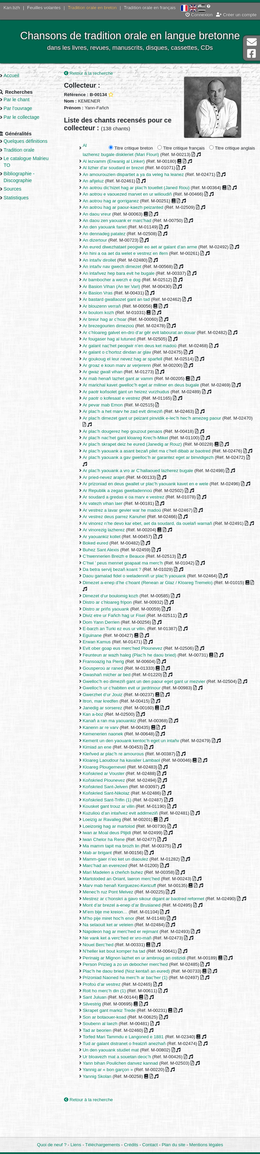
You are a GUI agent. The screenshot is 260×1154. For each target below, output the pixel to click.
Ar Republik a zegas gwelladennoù (125, 504)
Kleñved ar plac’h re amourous (121, 780)
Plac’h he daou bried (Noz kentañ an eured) (134, 997)
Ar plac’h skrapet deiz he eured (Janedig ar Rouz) (140, 444)
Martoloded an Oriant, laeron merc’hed (129, 905)
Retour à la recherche (96, 73)
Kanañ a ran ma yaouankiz (117, 747)
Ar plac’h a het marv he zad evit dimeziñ (131, 411)
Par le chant (27, 99)
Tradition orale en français (150, 7)
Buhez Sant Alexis (109, 569)
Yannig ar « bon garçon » (116, 1096)
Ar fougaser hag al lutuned (117, 339)
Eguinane (100, 655)
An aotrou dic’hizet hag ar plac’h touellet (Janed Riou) (144, 188)
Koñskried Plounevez (112, 806)
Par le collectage (32, 117)
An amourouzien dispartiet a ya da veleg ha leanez (141, 174)
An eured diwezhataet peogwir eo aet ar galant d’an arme (148, 247)
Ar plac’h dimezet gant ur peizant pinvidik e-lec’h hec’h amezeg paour (160, 418)
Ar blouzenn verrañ (110, 306)
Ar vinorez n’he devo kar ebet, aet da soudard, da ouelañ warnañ (155, 536)
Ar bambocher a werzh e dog (120, 280)
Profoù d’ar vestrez (110, 1011)
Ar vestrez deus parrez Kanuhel (122, 530)
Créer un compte (236, 14)
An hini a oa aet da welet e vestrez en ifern (133, 253)
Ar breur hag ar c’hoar (112, 319)
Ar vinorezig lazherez (112, 550)
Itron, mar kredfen (108, 727)
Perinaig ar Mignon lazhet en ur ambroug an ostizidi (142, 984)
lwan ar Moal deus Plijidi (115, 859)
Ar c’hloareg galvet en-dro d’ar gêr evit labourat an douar (147, 332)
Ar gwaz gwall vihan (111, 372)
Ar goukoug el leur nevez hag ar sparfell (130, 359)
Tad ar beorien (105, 1057)
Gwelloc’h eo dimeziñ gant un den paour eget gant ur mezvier (152, 701)
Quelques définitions (36, 141)
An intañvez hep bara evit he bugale (126, 273)
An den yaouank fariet (112, 227)
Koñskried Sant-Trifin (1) (115, 826)
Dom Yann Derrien (109, 642)
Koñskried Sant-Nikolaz (114, 819)
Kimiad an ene (105, 773)
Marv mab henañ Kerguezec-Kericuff (127, 912)
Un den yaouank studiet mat (119, 1076)
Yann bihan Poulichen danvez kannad (128, 1089)
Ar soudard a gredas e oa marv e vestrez (131, 510)
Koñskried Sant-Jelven (113, 813)
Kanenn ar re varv (109, 754)
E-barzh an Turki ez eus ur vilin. (122, 648)
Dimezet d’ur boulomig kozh (118, 615)
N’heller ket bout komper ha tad (122, 977)
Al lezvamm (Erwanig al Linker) (122, 161)
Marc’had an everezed (113, 892)
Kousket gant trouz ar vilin (117, 833)
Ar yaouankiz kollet (110, 556)
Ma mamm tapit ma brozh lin (119, 872)
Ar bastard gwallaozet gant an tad (124, 300)
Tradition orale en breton (92, 7)
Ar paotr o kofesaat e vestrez (119, 398)
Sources (23, 189)
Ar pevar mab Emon (111, 405)
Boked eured (103, 563)
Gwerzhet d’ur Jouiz (111, 721)
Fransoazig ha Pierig (111, 681)
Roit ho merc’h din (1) (112, 1017)
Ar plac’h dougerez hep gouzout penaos (130, 431)
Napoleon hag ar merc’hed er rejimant (128, 958)
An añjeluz (101, 181)
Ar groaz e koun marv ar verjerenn (125, 365)
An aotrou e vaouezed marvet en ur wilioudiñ (135, 194)
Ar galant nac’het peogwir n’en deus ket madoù (138, 346)
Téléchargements (102, 1144)
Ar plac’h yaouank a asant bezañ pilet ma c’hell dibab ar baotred (155, 451)
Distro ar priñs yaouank (114, 628)
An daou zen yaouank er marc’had (125, 220)
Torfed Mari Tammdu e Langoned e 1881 (131, 1063)
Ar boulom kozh (106, 313)
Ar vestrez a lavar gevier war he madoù (130, 523)
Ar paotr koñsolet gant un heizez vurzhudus (134, 392)
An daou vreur (105, 214)
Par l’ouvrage (28, 108)
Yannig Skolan (105, 1103)
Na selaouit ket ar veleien (116, 951)
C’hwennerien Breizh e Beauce (122, 576)
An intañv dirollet (107, 260)
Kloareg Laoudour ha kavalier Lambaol (129, 787)
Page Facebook (251, 54)
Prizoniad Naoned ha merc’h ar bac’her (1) (133, 1004)
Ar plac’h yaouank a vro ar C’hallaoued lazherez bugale (146, 477)
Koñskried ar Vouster (111, 800)
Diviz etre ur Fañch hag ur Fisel (122, 635)
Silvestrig (100, 1030)
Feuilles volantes (44, 7)
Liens (75, 1144)
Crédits (131, 1144)
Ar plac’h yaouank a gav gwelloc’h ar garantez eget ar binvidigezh (156, 464)
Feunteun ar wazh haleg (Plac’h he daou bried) (137, 675)
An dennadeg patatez (112, 234)
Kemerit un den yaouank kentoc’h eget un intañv (139, 767)
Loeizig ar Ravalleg (110, 846)
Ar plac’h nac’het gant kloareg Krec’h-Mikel (133, 438)
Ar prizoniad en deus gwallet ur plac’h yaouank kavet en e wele (153, 490)
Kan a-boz (101, 741)
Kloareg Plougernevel (112, 793)
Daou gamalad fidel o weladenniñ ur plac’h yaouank (142, 596)
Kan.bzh (11, 7)
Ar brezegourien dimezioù (116, 326)
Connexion (199, 14)
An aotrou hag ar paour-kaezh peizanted (131, 207)
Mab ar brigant (105, 879)
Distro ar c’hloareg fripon (115, 622)
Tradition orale (29, 150)
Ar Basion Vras (106, 293)
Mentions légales (206, 1144)
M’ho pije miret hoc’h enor (116, 945)
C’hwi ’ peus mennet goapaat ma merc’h (131, 582)
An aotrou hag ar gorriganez (119, 201)
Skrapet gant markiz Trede (117, 1037)
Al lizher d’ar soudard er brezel (121, 168)
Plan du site (173, 1144)
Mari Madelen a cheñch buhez (121, 899)
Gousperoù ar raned (111, 688)
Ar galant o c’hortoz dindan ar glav (125, 352)
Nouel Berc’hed (106, 971)
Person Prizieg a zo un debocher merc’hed (133, 991)
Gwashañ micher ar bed (114, 694)
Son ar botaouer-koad (112, 1043)
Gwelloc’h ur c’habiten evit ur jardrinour (130, 714)
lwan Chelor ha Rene (112, 866)
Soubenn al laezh (108, 1050)
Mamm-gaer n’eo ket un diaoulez (123, 885)
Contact (150, 1144)
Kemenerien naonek (111, 760)
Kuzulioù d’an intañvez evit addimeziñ (128, 839)
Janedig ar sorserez (110, 734)
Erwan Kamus (105, 662)
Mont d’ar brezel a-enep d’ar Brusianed (130, 931)
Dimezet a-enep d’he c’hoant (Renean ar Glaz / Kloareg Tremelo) (156, 602)
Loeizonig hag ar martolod (117, 853)
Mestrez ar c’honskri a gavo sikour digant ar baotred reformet (151, 925)
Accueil (21, 75)
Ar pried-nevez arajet (111, 484)
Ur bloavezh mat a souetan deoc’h (125, 1083)
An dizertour (103, 240)
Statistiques (26, 197)
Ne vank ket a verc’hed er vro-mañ (125, 964)
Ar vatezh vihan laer (111, 517)
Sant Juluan (102, 1023)
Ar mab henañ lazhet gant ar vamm (126, 378)
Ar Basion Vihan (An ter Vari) (119, 286)
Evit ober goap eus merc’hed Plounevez (130, 668)
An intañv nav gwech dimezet (120, 266)
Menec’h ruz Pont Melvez (116, 918)
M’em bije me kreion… (113, 938)
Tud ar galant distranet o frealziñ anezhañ (132, 1070)
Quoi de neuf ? (51, 1144)
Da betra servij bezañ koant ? (120, 589)
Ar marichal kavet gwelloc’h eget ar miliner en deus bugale (149, 385)
